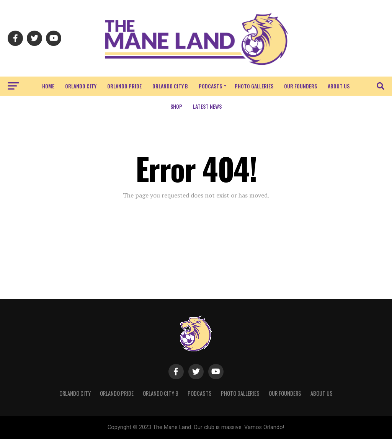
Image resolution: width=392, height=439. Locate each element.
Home (48, 86)
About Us (339, 86)
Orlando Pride (124, 86)
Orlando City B (170, 86)
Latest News (207, 106)
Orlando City (80, 86)
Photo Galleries (254, 86)
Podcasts (210, 86)
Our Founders (300, 86)
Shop (176, 106)
